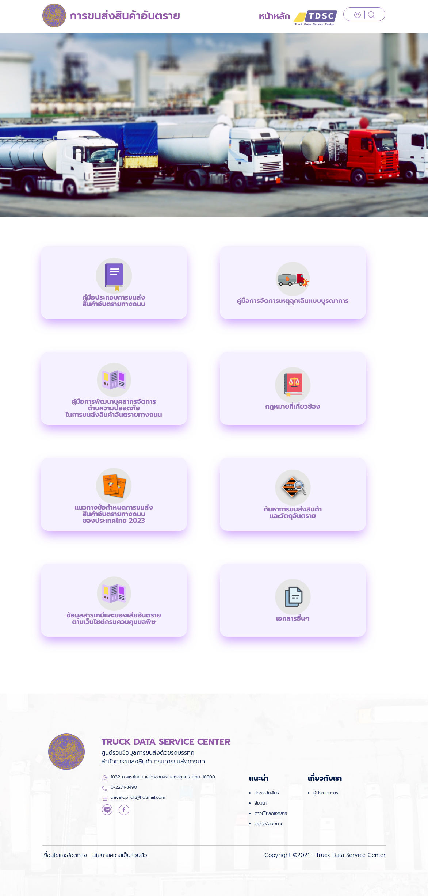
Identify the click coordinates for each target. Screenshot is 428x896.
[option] (214, 125)
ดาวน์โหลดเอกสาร (271, 813)
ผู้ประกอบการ (325, 793)
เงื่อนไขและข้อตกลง (64, 855)
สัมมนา (261, 803)
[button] (114, 282)
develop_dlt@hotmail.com (138, 797)
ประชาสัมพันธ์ (267, 793)
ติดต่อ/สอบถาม (269, 823)
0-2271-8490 (124, 787)
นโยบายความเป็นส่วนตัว (119, 855)
